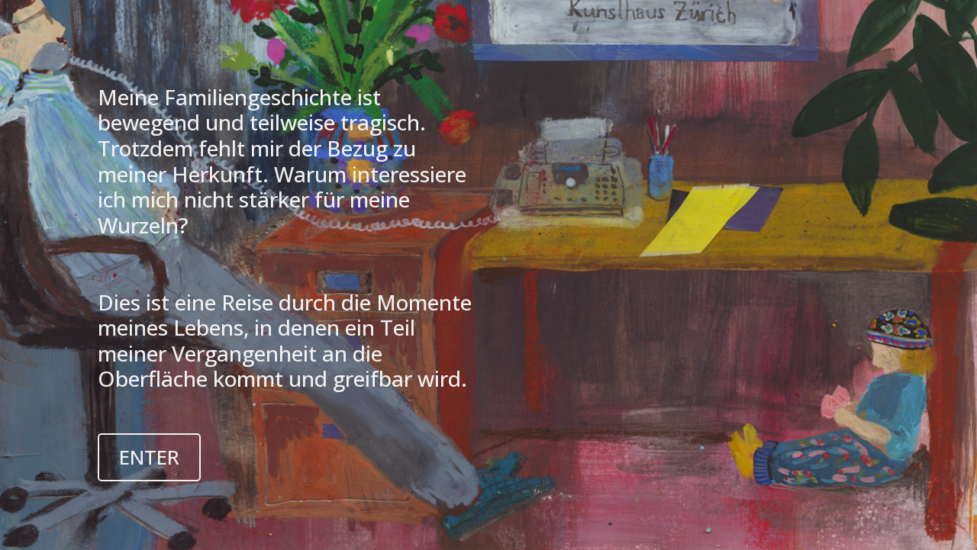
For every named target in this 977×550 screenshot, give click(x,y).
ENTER (149, 457)
